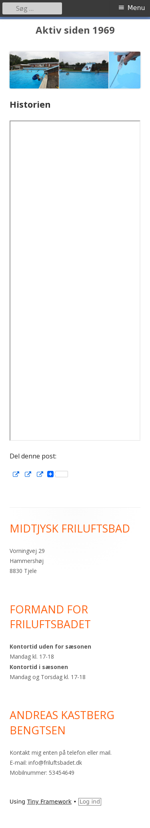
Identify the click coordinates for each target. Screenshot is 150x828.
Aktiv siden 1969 (75, 30)
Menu (136, 8)
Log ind (90, 801)
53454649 (61, 772)
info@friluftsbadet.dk (55, 762)
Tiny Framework (49, 801)
